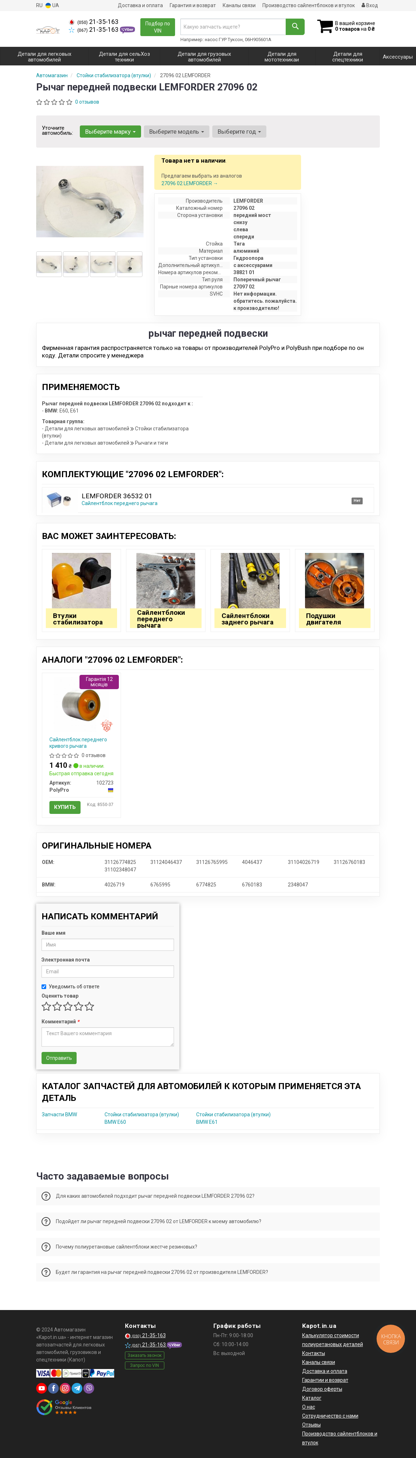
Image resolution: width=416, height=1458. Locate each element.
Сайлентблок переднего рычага (120, 503)
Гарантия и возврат (193, 5)
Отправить (59, 1058)
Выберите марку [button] (110, 131)
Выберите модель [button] (176, 131)
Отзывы (311, 1425)
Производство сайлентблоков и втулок (308, 5)
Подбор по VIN (157, 27)
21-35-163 (93, 21)
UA (52, 6)
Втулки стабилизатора (78, 619)
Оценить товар (60, 996)
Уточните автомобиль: (57, 130)
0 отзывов (87, 102)
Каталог (311, 1398)
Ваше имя (54, 933)
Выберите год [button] (239, 131)
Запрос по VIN (144, 1365)
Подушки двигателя (323, 619)
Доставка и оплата (140, 5)
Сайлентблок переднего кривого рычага (78, 743)
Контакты (313, 1353)
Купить (65, 807)
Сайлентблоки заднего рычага (248, 619)
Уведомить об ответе (71, 986)
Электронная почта (66, 960)
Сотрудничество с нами (330, 1416)
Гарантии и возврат (325, 1380)
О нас (308, 1407)
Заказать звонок (144, 1355)
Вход (370, 5)
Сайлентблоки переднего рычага (161, 618)
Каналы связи (239, 5)
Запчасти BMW (59, 1114)
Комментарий (60, 1021)
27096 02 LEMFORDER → (189, 183)
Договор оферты (322, 1389)
